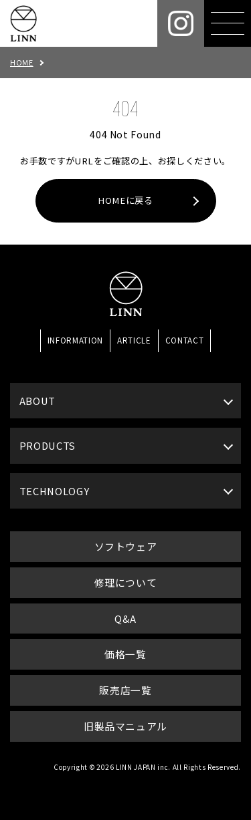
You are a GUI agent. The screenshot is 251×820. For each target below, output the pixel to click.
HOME (21, 62)
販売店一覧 (125, 690)
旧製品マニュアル (125, 726)
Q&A (125, 618)
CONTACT (184, 340)
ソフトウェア (125, 546)
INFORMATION (75, 340)
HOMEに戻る (125, 200)
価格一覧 (125, 654)
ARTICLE (134, 340)
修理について (125, 582)
